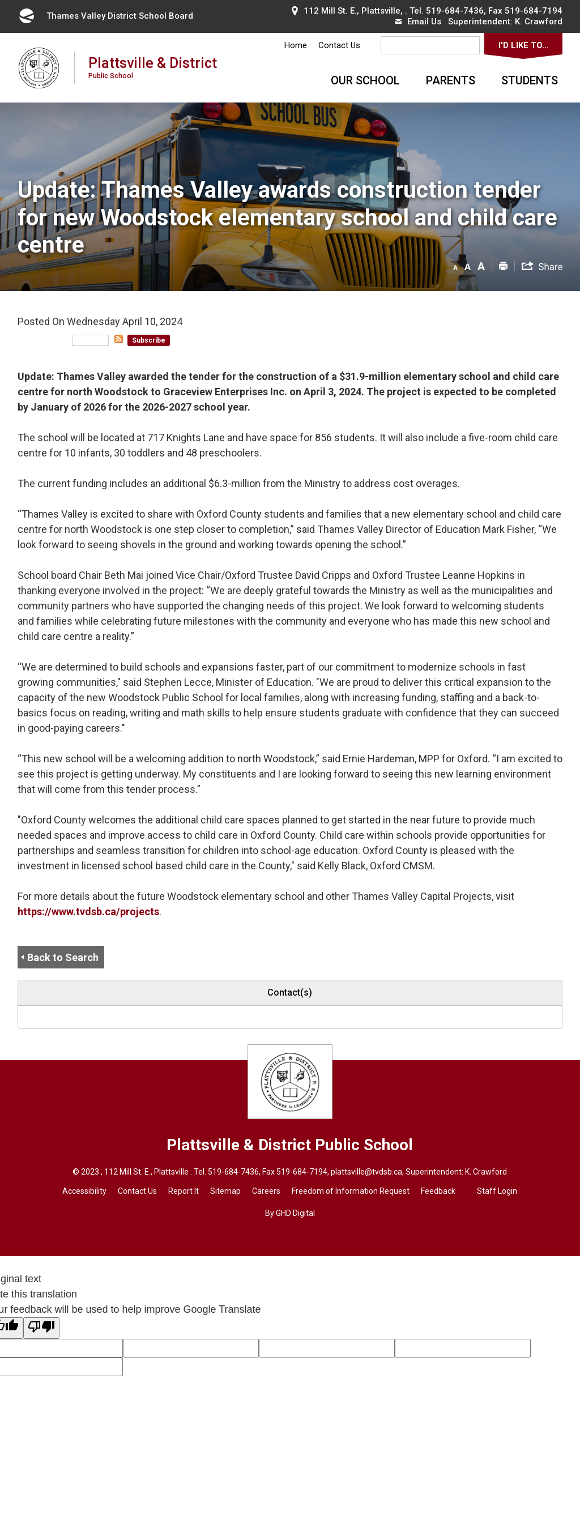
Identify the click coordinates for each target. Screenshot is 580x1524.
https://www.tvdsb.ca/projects (88, 911)
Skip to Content (0, 0)
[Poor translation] (41, 1328)
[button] (455, 265)
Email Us (418, 21)
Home (295, 45)
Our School (365, 80)
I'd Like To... (523, 45)
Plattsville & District (152, 67)
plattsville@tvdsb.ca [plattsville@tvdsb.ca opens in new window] (366, 1171)
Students (529, 80)
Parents (450, 80)
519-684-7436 (455, 11)
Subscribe (148, 340)
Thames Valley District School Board (105, 15)
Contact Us (339, 45)
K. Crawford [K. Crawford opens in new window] (538, 21)
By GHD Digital (290, 1213)
